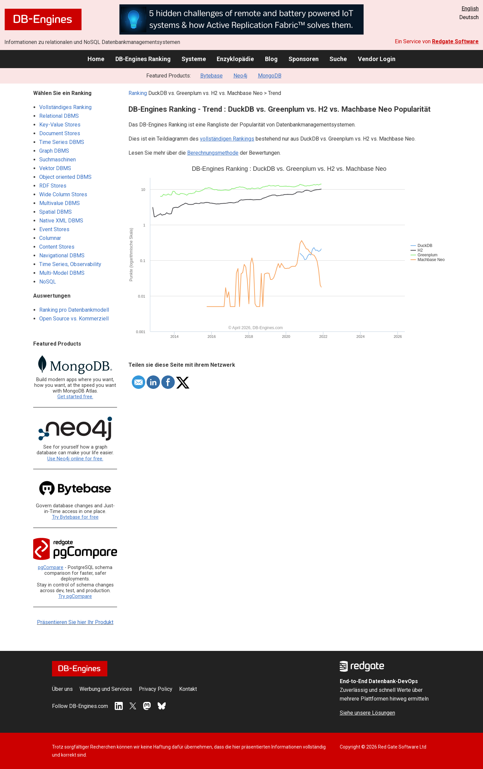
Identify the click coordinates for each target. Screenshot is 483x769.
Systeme (193, 58)
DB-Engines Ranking (143, 58)
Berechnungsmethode (212, 153)
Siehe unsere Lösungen (367, 713)
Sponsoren (303, 58)
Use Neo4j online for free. (75, 459)
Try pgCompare (75, 596)
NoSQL (47, 281)
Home (96, 58)
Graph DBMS (54, 151)
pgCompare (50, 567)
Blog (271, 58)
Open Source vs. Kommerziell (74, 318)
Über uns (62, 689)
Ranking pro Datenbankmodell (74, 310)
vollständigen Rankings (227, 139)
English (470, 8)
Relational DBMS (59, 116)
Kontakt (188, 689)
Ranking (137, 93)
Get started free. (75, 397)
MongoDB (269, 75)
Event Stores (54, 229)
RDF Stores (52, 186)
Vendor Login (376, 58)
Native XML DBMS (61, 220)
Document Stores (59, 133)
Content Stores (56, 247)
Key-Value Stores (59, 124)
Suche (338, 58)
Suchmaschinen (57, 159)
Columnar (50, 238)
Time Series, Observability (70, 264)
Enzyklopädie (235, 58)
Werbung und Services (105, 689)
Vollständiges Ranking (65, 107)
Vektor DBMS (55, 168)
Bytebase (211, 75)
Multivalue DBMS (59, 203)
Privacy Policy (155, 689)
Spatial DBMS (55, 212)
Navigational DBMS (62, 255)
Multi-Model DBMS (62, 273)
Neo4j (240, 75)
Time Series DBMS (61, 142)
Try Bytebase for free (75, 517)
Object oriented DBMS (65, 177)
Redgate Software (455, 41)
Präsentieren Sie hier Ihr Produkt (75, 622)
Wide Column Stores (63, 194)
